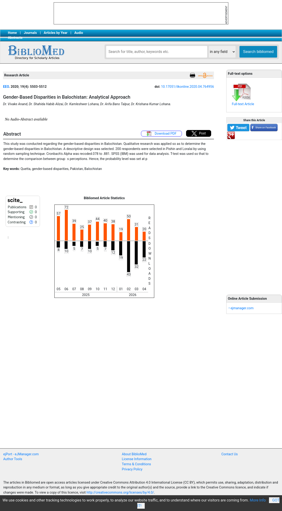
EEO (6, 87)
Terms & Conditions (136, 464)
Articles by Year (55, 33)
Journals (30, 33)
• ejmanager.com (241, 308)
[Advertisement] (254, 214)
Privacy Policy (132, 469)
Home (12, 33)
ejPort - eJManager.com (21, 454)
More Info (258, 500)
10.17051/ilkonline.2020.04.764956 (187, 87)
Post (198, 133)
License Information (137, 459)
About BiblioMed (134, 454)
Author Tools (12, 459)
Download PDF (161, 133)
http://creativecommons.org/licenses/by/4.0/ (120, 493)
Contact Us (229, 454)
